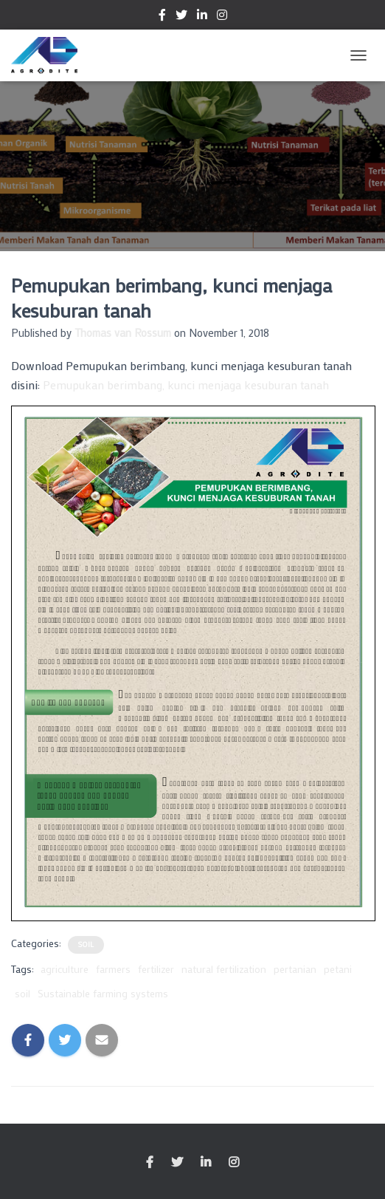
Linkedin (202, 17)
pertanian (295, 969)
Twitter (181, 17)
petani (338, 969)
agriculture (65, 969)
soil (22, 993)
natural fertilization (223, 969)
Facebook (162, 17)
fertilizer (156, 969)
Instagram (222, 17)
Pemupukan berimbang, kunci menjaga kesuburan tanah (186, 384)
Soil (86, 944)
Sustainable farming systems (103, 993)
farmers (113, 969)
